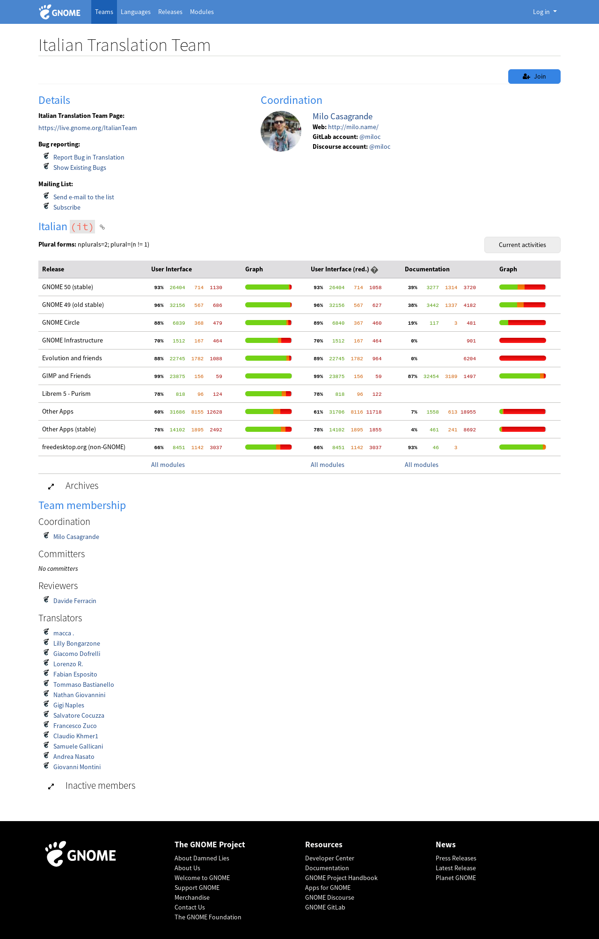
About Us (187, 868)
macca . (63, 633)
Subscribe (66, 207)
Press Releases (456, 858)
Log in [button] (542, 11)
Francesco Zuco (75, 725)
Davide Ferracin (74, 601)
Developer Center (329, 858)
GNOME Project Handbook (341, 877)
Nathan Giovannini (79, 695)
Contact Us (190, 907)
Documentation (327, 868)
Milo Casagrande (343, 116)
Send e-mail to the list (83, 197)
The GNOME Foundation (208, 917)
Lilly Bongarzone (76, 643)
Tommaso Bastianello (83, 684)
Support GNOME (197, 887)
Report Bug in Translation (88, 157)
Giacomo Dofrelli (76, 653)
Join (534, 76)
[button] (374, 269)
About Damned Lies (202, 858)
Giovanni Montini (77, 767)
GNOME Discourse (329, 897)
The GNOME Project (210, 845)
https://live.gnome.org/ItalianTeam (87, 128)
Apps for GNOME (328, 887)
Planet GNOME (456, 877)
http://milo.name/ (353, 127)
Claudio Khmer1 (75, 736)
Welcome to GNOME (202, 877)
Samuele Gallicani (78, 746)
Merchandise (192, 897)
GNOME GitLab (325, 907)
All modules (168, 464)
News (446, 845)
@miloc (369, 136)
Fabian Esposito (75, 674)
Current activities (522, 244)
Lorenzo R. (68, 664)
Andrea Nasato (74, 756)
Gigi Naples (68, 705)
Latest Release (456, 868)
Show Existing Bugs (79, 167)
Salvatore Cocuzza (78, 715)
